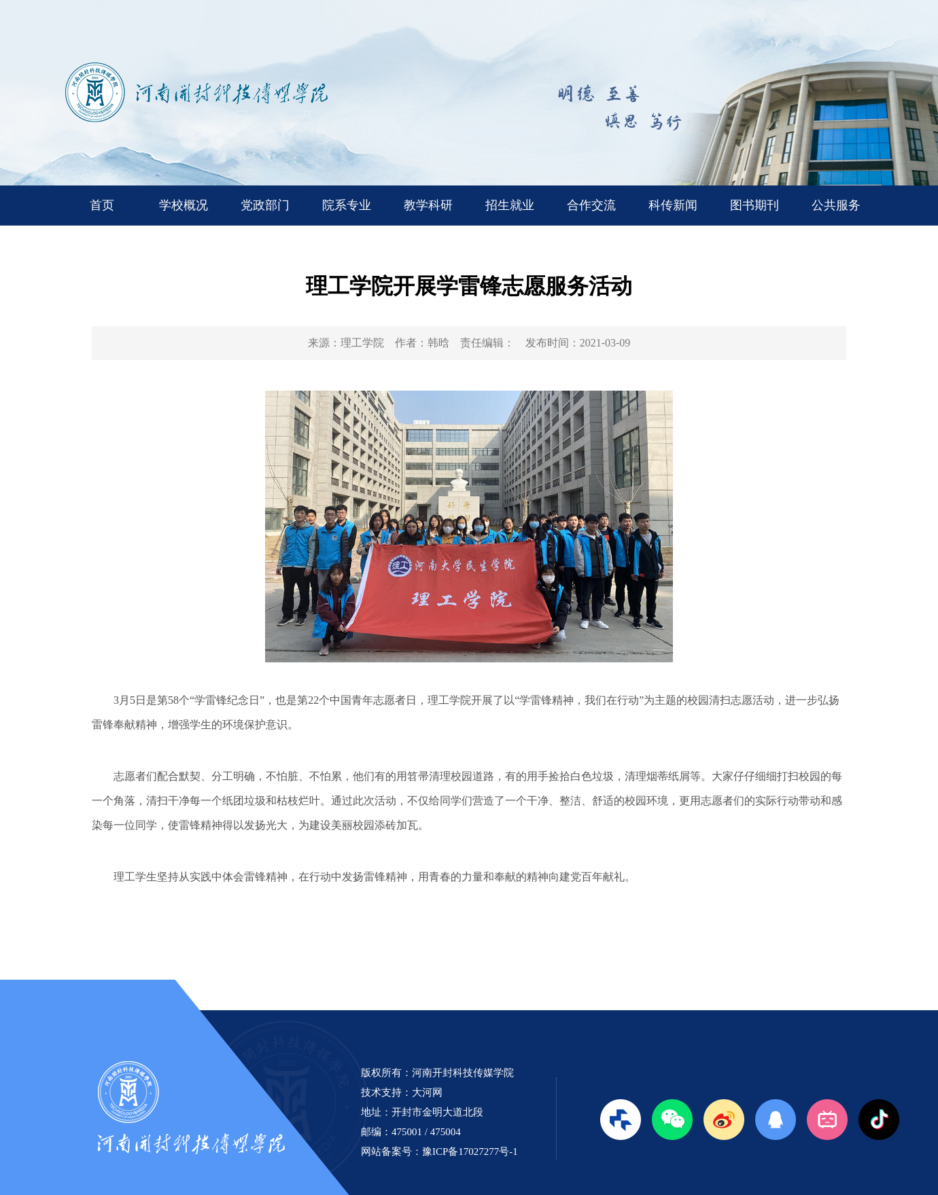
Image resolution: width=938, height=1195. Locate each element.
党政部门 (265, 205)
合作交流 (591, 205)
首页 (102, 205)
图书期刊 (754, 205)
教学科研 (428, 205)
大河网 (427, 1092)
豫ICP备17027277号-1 (470, 1151)
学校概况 (183, 205)
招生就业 (509, 205)
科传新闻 (672, 205)
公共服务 (836, 205)
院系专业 (346, 205)
